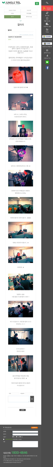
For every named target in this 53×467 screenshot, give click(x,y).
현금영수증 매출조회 (47, 46)
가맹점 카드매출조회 (47, 39)
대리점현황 (29, 13)
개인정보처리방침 (9, 439)
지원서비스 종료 (47, 26)
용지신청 (47, 15)
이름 (10, 393)
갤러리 (12, 16)
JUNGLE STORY (12, 10)
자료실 (47, 32)
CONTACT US (47, 58)
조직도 (12, 13)
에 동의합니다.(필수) (13, 439)
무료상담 (48, 9)
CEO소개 (29, 10)
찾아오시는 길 (47, 52)
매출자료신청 (47, 21)
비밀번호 (22, 393)
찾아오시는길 (29, 16)
